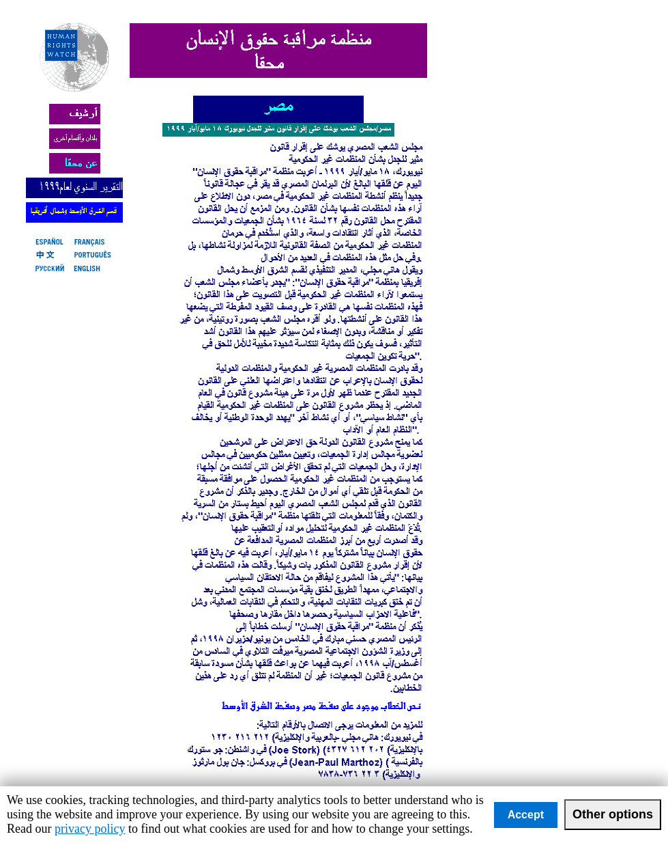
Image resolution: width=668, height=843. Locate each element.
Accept (526, 814)
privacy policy (90, 828)
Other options (612, 814)
